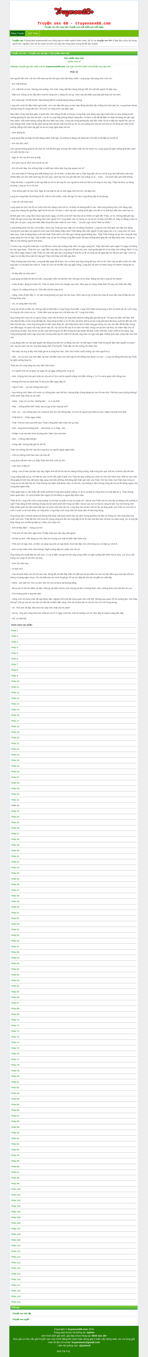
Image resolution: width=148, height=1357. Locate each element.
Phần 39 (15, 845)
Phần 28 (15, 783)
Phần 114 (15, 1268)
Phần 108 (15, 1234)
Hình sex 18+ (99, 1335)
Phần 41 (15, 856)
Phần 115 (15, 1274)
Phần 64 (15, 986)
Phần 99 (15, 1183)
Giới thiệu (33, 33)
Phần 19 (15, 732)
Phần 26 (15, 771)
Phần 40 (15, 850)
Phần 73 (15, 1037)
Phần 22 (15, 749)
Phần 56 (15, 941)
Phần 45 (15, 879)
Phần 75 (15, 1048)
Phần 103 (15, 1206)
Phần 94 (15, 1155)
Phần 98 (15, 1178)
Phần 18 (15, 726)
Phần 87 (15, 1116)
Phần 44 (15, 873)
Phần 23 (15, 754)
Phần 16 (15, 715)
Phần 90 (15, 1132)
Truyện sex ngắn (20, 1319)
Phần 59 (15, 958)
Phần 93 (15, 1149)
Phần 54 (15, 929)
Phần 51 (15, 912)
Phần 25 (15, 766)
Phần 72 (15, 1031)
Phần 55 (15, 935)
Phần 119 (15, 1296)
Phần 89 (15, 1127)
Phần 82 (15, 1087)
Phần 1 (14, 630)
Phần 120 (15, 1302)
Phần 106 (15, 1223)
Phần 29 (15, 788)
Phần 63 (15, 980)
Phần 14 (15, 704)
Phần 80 (15, 1076)
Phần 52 (15, 918)
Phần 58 (15, 952)
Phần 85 (15, 1104)
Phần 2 (14, 636)
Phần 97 (15, 1172)
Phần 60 (15, 963)
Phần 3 (14, 642)
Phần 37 (15, 833)
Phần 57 (15, 946)
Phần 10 (15, 681)
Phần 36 (15, 828)
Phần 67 (15, 1003)
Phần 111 (15, 1251)
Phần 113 (15, 1262)
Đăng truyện (17, 33)
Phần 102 (15, 1200)
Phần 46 (15, 884)
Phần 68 (15, 1008)
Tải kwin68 (76, 1351)
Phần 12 (15, 692)
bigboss (87, 1351)
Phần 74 (15, 1042)
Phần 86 (15, 1110)
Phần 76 (15, 1053)
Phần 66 (15, 997)
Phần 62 (15, 974)
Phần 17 (15, 721)
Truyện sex (17, 40)
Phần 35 (15, 822)
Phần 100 (15, 1189)
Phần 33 (15, 811)
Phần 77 (15, 1059)
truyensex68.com (78, 1329)
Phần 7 (14, 664)
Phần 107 (15, 1228)
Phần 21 (15, 743)
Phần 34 (15, 816)
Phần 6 (14, 658)
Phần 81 (15, 1082)
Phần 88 (15, 1121)
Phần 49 (15, 901)
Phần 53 (15, 924)
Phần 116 (15, 1279)
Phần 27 (15, 777)
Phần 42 (15, 862)
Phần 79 (15, 1070)
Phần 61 (15, 969)
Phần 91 (15, 1138)
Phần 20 (15, 737)
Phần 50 (15, 907)
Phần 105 (15, 1217)
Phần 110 (15, 1245)
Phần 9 (14, 675)
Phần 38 (15, 839)
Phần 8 (14, 670)
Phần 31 (15, 800)
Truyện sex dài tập (21, 1313)
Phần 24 (15, 760)
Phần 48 (15, 895)
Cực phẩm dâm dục (74, 58)
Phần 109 (15, 1240)
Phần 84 (15, 1099)
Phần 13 (15, 698)
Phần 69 (15, 1014)
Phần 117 (15, 1285)
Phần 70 (15, 1020)
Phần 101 (15, 1195)
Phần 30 (15, 794)
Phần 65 (15, 991)
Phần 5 (14, 653)
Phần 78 (15, 1065)
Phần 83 (15, 1093)
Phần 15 (15, 709)
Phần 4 (14, 647)
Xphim (90, 1332)
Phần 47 (15, 890)
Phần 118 (15, 1290)
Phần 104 (15, 1211)
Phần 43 (15, 867)
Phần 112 (15, 1257)
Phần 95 (15, 1161)
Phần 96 (15, 1166)
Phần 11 (15, 687)
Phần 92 (15, 1144)
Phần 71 (15, 1025)
